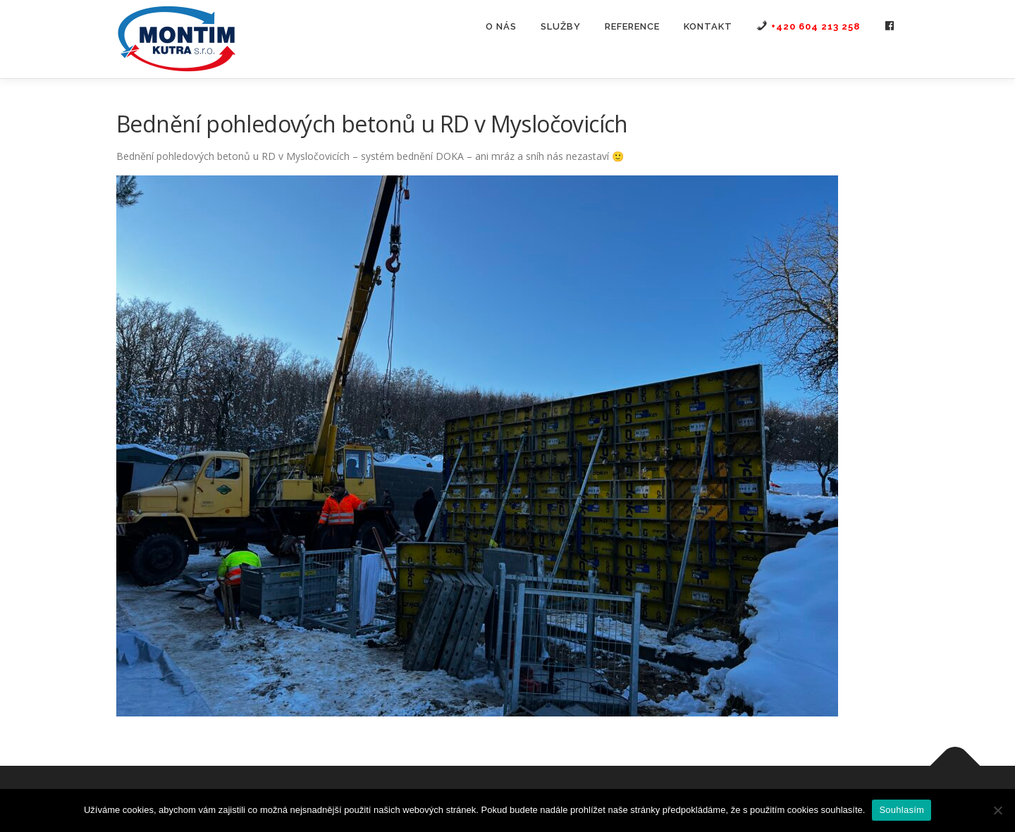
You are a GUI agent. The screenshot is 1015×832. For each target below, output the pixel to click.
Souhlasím (901, 810)
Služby (561, 26)
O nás (501, 26)
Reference (632, 26)
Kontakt (708, 26)
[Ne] (997, 810)
